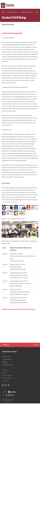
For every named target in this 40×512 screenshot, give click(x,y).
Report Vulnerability (7, 375)
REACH (4, 372)
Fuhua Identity (6, 356)
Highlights (5, 362)
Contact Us (5, 370)
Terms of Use (5, 380)
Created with (10, 391)
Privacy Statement (6, 378)
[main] (20, 178)
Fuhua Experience (7, 359)
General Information (7, 364)
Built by (9, 395)
